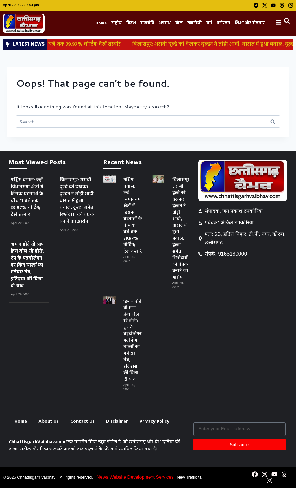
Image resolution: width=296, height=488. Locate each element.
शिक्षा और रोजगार (250, 23)
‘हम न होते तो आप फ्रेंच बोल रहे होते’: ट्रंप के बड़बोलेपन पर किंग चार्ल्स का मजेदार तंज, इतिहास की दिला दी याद (27, 265)
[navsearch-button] (288, 22)
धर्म (209, 23)
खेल (179, 23)
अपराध (165, 23)
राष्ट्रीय (116, 23)
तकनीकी (194, 23)
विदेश (131, 23)
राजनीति (147, 23)
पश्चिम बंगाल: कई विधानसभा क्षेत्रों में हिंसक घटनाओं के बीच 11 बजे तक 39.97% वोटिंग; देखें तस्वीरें (27, 197)
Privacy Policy (154, 421)
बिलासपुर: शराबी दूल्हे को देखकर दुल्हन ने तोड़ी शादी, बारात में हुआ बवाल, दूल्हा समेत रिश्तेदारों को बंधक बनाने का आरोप (77, 200)
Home (101, 23)
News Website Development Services (135, 477)
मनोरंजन (223, 23)
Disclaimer (117, 421)
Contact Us (82, 421)
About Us (48, 421)
